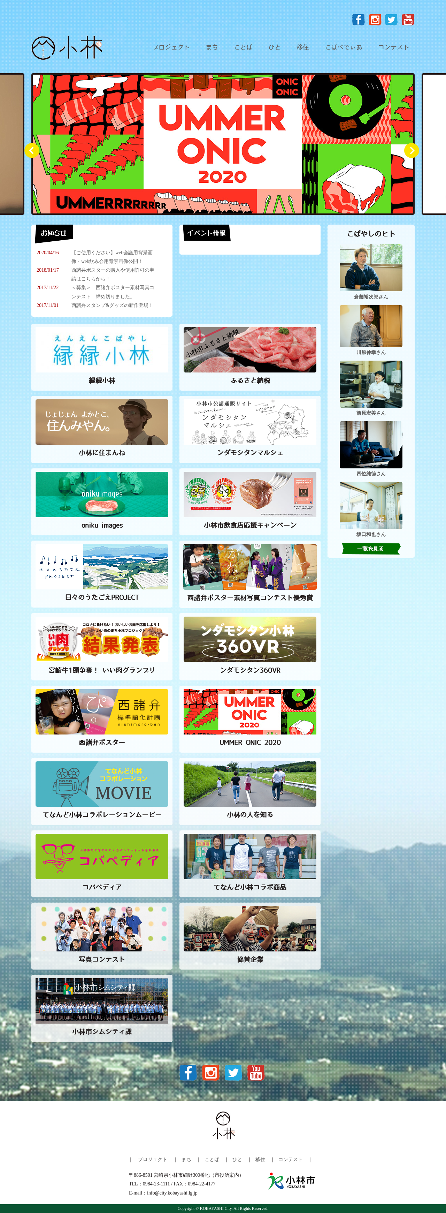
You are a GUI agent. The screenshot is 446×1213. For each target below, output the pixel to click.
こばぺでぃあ (343, 47)
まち (212, 47)
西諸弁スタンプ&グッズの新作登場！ (112, 305)
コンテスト (393, 47)
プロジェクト (171, 47)
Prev (34, 153)
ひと (274, 47)
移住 (303, 47)
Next (414, 153)
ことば (243, 47)
